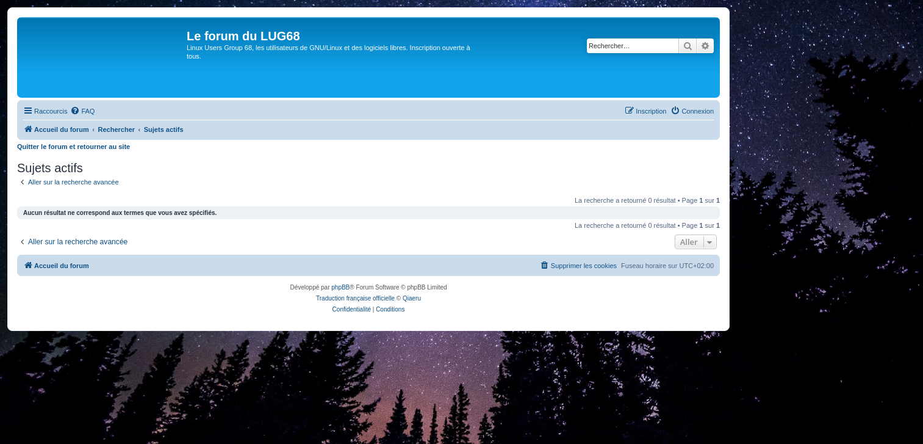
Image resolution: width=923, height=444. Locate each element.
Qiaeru (412, 298)
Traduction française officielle (355, 298)
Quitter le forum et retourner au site (73, 146)
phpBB (340, 287)
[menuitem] (82, 111)
